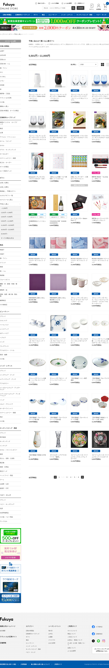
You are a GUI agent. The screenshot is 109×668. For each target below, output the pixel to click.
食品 (1, 128)
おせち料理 (51, 643)
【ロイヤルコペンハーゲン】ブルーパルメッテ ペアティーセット (37, 340)
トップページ (3, 34)
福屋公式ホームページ (7, 626)
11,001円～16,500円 (7, 225)
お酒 (1, 132)
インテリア (3, 445)
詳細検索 (80, 8)
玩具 (1, 508)
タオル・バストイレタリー (8, 450)
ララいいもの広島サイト (8, 636)
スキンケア (3, 320)
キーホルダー (4, 154)
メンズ (2, 342)
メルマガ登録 (53, 3)
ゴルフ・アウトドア (6, 404)
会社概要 (2, 630)
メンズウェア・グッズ (7, 375)
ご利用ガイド (79, 3)
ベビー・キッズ (5, 495)
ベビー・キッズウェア (7, 504)
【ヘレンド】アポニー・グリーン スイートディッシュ (58, 380)
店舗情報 (3, 643)
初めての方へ (40, 3)
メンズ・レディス (6, 366)
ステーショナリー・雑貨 (8, 158)
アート (2, 480)
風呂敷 (2, 462)
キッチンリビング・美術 (8, 428)
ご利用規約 (23, 664)
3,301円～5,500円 (6, 217)
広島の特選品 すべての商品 (9, 110)
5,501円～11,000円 (28, 34)
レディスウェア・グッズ (8, 379)
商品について (72, 634)
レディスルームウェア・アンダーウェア (10, 394)
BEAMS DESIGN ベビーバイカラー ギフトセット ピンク (58, 260)
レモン (2, 81)
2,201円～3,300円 (6, 212)
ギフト (11, 34)
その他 (2, 102)
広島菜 (2, 85)
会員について (72, 648)
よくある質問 (66, 3)
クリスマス (51, 640)
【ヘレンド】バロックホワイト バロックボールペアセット (79, 340)
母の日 (50, 630)
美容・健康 (3, 354)
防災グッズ (3, 471)
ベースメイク (4, 325)
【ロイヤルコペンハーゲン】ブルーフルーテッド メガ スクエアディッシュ (58, 340)
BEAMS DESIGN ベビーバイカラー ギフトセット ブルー (37, 260)
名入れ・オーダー (5, 162)
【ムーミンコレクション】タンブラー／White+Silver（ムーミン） (37, 96)
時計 (1, 417)
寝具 (1, 454)
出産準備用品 (4, 513)
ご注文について (72, 637)
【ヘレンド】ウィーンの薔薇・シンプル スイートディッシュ (37, 380)
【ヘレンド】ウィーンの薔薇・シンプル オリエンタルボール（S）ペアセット (100, 340)
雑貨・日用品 (4, 467)
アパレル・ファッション (8, 137)
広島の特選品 (4, 46)
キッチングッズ (5, 441)
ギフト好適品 (4, 166)
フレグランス (4, 346)
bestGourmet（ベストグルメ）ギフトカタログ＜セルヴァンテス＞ (100, 137)
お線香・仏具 (4, 484)
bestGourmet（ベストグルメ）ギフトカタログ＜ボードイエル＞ (58, 137)
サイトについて (72, 630)
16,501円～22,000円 (7, 229)
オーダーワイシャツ (6, 408)
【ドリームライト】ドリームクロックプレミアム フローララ (79, 456)
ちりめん (3, 76)
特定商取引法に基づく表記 (8, 664)
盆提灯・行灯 (4, 488)
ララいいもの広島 (5, 98)
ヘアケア (3, 337)
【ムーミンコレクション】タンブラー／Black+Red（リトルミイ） (58, 96)
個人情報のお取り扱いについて (40, 664)
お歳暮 (50, 637)
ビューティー (4, 311)
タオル (2, 145)
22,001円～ (4, 234)
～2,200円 (4, 208)
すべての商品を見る (7, 238)
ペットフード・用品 (6, 475)
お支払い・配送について (75, 640)
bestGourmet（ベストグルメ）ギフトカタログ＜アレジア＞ (79, 137)
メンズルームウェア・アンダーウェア (10, 388)
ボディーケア (4, 333)
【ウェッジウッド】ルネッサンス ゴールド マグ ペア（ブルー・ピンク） (79, 299)
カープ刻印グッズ (5, 171)
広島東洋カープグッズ (7, 117)
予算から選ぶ (18, 34)
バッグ (2, 400)
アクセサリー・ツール (7, 350)
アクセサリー (4, 383)
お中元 (50, 634)
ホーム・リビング (5, 141)
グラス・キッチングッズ (8, 149)
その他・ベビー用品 (6, 517)
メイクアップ (4, 329)
